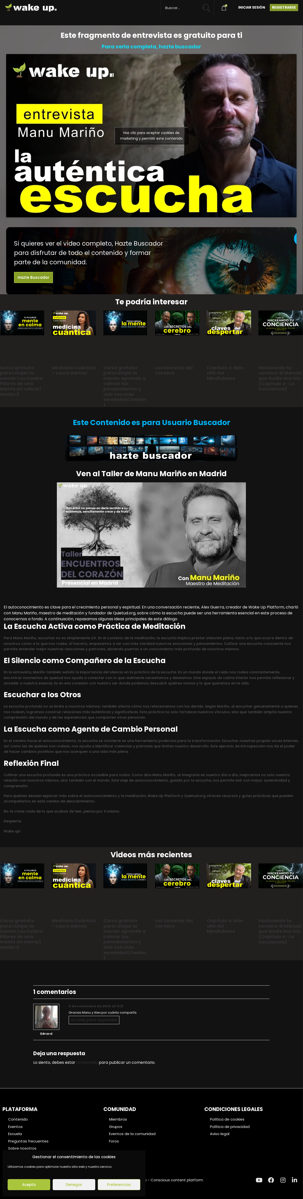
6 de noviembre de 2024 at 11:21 (96, 1006)
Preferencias (119, 1184)
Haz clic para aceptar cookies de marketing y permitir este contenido (151, 135)
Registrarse (284, 7)
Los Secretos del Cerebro (174, 370)
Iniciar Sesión (251, 7)
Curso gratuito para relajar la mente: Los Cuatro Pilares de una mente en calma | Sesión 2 (21, 381)
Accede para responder (94, 1020)
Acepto (29, 1184)
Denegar (74, 1184)
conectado (87, 1062)
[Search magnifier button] (208, 5)
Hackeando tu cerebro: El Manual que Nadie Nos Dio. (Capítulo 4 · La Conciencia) (280, 378)
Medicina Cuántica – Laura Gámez (74, 370)
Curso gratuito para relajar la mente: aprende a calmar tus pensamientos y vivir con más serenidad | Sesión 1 (124, 386)
